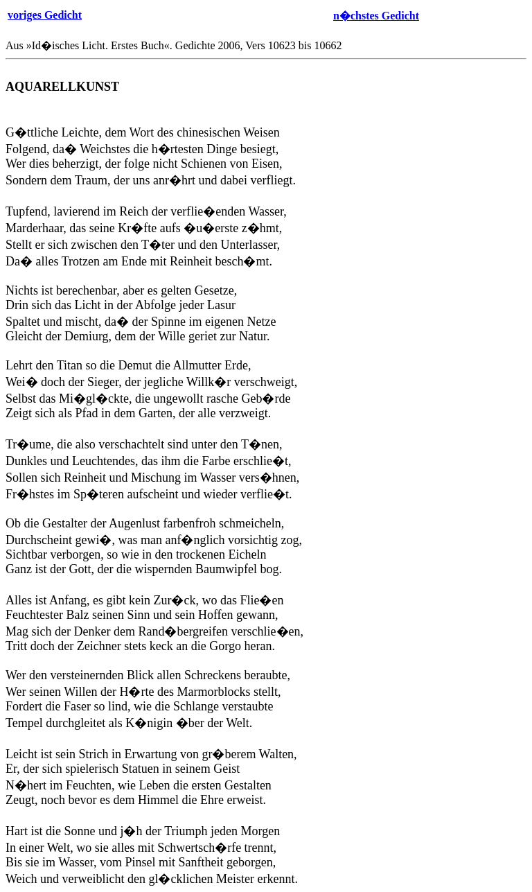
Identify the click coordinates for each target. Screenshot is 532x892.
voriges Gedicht (45, 15)
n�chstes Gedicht (376, 15)
